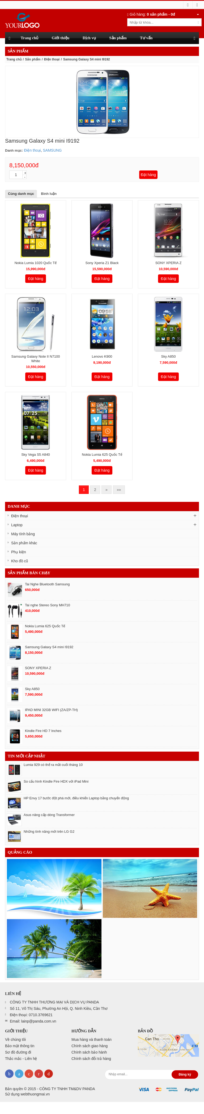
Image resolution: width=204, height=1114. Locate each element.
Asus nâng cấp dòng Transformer (49, 815)
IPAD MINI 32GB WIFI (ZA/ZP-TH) (51, 710)
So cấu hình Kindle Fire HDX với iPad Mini (56, 781)
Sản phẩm (32, 59)
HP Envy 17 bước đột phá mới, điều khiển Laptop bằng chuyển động (76, 798)
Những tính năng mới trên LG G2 (49, 832)
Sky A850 (168, 356)
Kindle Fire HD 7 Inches (43, 731)
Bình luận (49, 194)
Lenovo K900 (102, 356)
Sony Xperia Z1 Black (101, 263)
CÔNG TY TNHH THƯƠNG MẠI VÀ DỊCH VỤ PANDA (54, 1002)
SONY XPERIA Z (168, 263)
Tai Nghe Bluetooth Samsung (47, 584)
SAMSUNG (52, 150)
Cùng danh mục (21, 194)
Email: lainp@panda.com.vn (33, 1021)
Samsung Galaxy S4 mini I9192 (49, 647)
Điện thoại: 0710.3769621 (31, 1015)
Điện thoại (52, 59)
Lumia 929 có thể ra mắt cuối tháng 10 (53, 765)
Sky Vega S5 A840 (35, 455)
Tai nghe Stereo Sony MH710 (47, 605)
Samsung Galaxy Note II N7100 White (35, 358)
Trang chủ (14, 59)
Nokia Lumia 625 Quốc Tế (102, 455)
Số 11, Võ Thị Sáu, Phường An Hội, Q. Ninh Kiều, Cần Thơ (59, 1008)
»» (119, 490)
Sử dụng (27, 1094)
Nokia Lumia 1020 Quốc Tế (36, 263)
